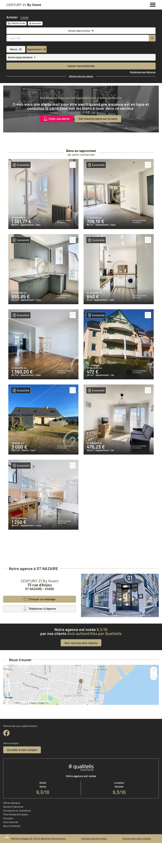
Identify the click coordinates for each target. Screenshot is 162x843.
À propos (8, 818)
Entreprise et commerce (17, 810)
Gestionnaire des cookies (136, 838)
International (10, 821)
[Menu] (153, 4)
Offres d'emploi (11, 802)
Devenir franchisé (13, 806)
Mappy (33, 703)
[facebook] (6, 733)
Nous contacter (12, 825)
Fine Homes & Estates (15, 814)
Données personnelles (94, 838)
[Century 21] (23, 5)
